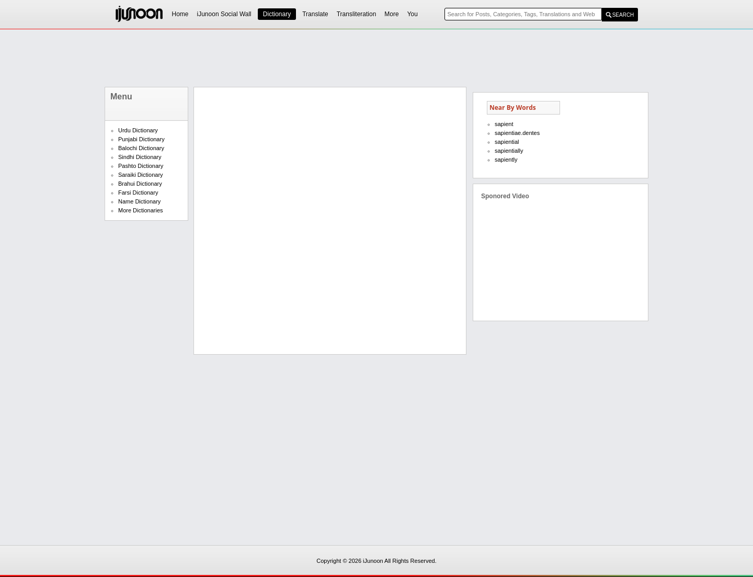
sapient (504, 124)
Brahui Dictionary (140, 183)
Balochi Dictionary (141, 148)
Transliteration (356, 14)
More (391, 14)
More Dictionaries (140, 210)
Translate (315, 14)
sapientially (509, 151)
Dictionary (277, 14)
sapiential (507, 142)
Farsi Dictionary (138, 192)
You (412, 14)
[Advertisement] (376, 58)
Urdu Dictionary (138, 130)
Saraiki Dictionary (140, 175)
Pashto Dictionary (140, 166)
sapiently (506, 159)
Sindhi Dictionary (140, 157)
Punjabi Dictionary (141, 139)
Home (180, 14)
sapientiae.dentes (517, 133)
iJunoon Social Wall (224, 14)
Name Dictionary (139, 201)
